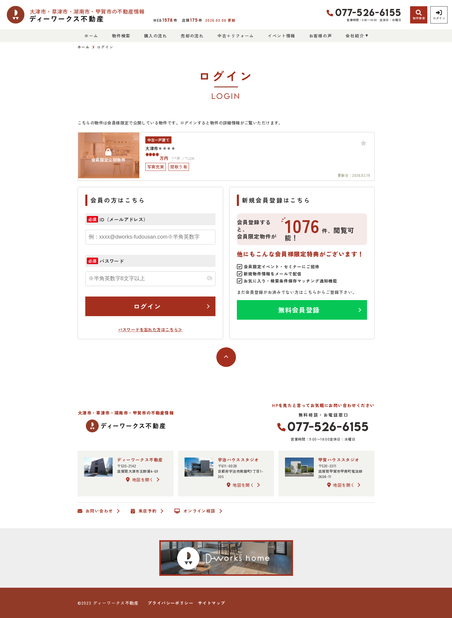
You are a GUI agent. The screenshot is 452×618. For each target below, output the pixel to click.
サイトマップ (211, 603)
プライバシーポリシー (170, 603)
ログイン (147, 306)
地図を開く (139, 480)
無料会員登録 (298, 309)
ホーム (91, 36)
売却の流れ (192, 36)
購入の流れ (155, 36)
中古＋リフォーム (236, 36)
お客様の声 (320, 36)
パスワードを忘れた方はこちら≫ (150, 329)
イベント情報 (281, 36)
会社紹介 (355, 36)
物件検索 (121, 36)
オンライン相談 (194, 511)
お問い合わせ (95, 511)
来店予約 (144, 511)
